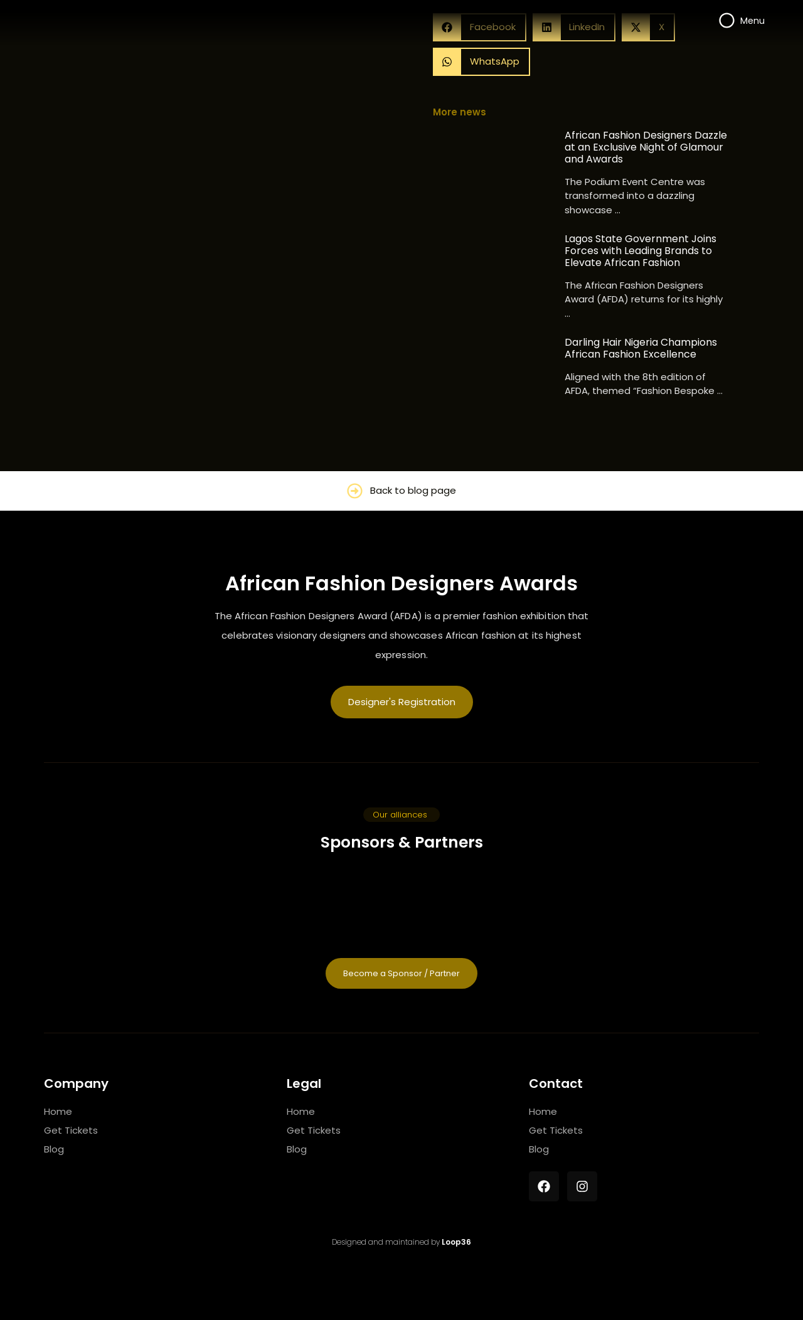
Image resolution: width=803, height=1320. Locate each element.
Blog (54, 1149)
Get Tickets (71, 1130)
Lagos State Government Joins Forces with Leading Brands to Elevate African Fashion (640, 251)
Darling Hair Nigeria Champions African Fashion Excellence (641, 348)
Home (58, 1111)
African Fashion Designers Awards (401, 583)
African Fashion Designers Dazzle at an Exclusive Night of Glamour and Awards (646, 147)
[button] (481, 62)
